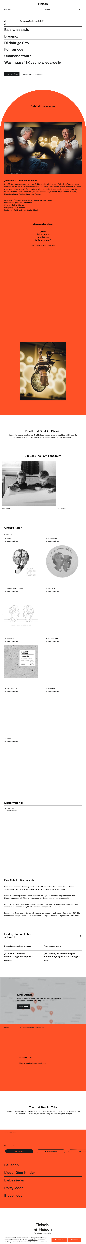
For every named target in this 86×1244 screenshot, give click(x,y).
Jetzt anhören (12, 74)
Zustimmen (59, 1240)
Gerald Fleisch (12, 811)
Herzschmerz (51, 1162)
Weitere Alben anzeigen (33, 74)
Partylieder (13, 1199)
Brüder (47, 9)
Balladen (11, 1176)
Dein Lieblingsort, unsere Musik (33, 1038)
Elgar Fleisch (11, 808)
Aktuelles (7, 9)
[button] (79, 8)
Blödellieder (14, 1206)
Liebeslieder (14, 1191)
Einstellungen (32, 1240)
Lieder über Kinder (19, 1183)
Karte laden (23, 1017)
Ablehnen (74, 1240)
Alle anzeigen (19, 1162)
